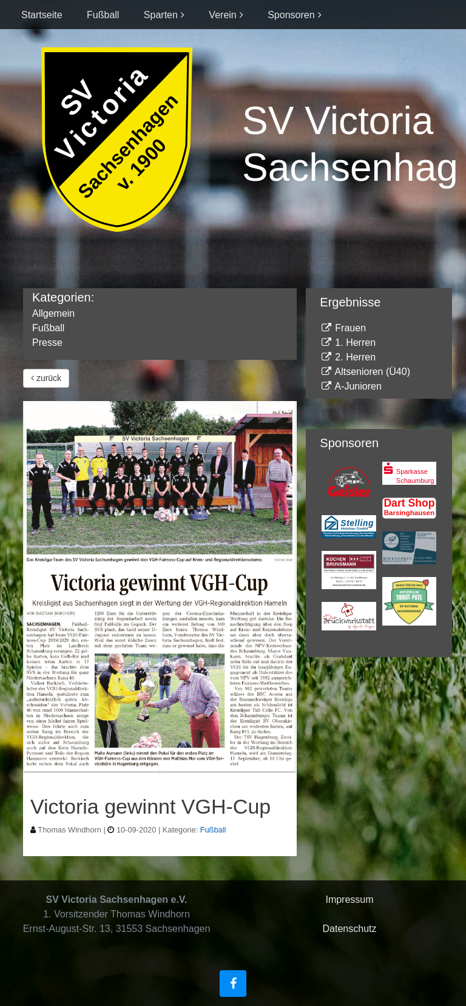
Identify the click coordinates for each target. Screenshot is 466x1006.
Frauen (343, 328)
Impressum (349, 899)
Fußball (103, 15)
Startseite (41, 15)
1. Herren (348, 342)
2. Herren (348, 357)
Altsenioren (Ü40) (365, 371)
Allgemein (53, 313)
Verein (222, 15)
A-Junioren (351, 386)
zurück (46, 378)
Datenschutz (350, 928)
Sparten (161, 15)
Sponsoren (291, 15)
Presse (47, 342)
